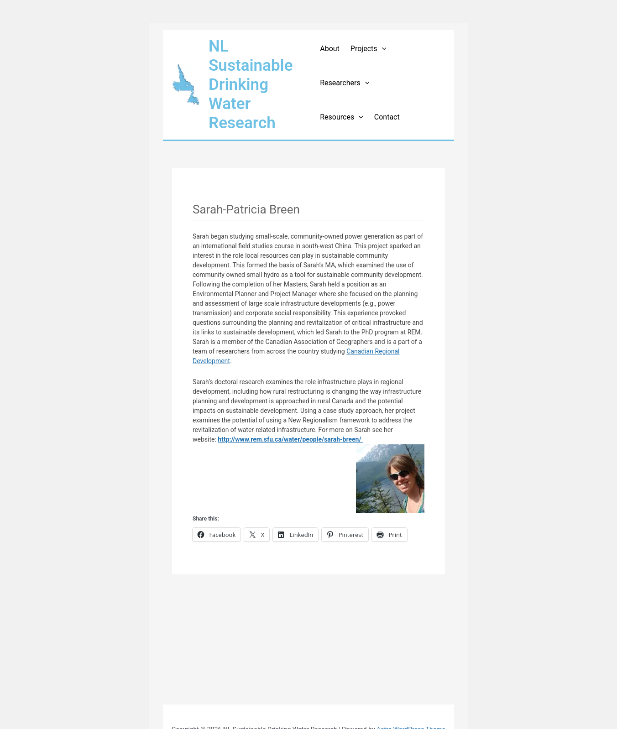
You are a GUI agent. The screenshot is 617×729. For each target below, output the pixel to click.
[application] (382, 48)
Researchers (344, 82)
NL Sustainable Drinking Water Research (251, 84)
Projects (368, 48)
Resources (341, 117)
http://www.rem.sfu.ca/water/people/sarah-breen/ (290, 439)
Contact (387, 117)
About (330, 48)
